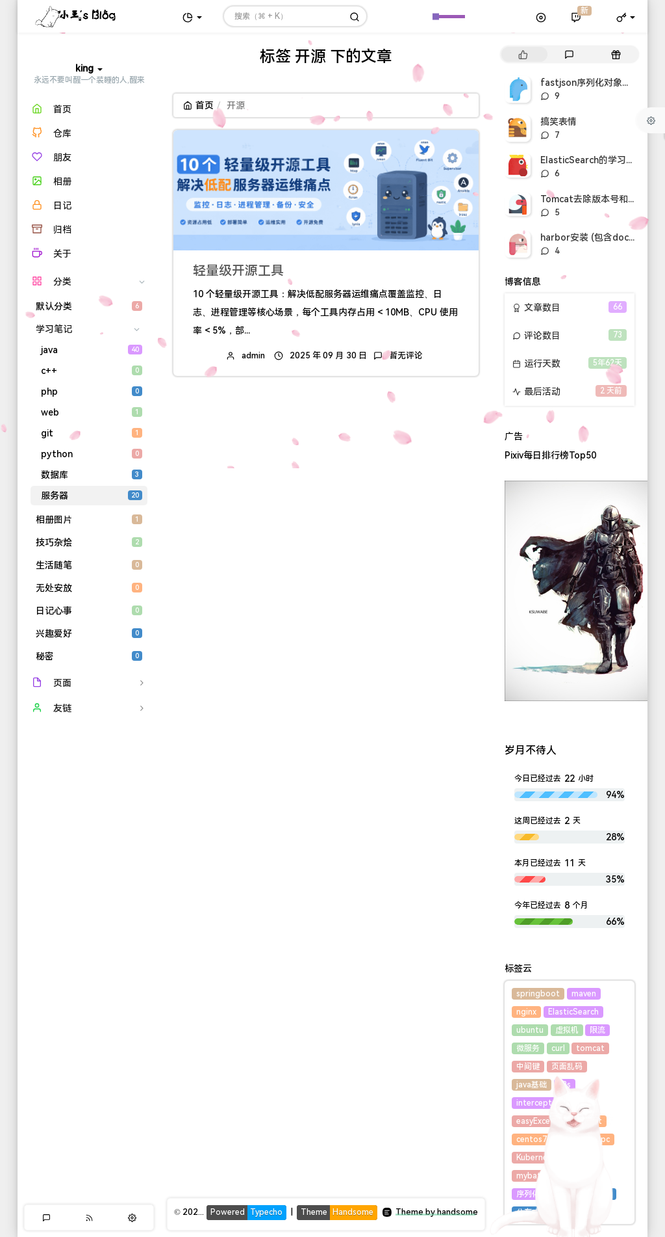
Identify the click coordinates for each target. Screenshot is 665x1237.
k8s (564, 1084)
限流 (597, 1030)
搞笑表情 (558, 121)
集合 (571, 1121)
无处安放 (89, 588)
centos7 (531, 1139)
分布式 (528, 1212)
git (91, 433)
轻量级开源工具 (238, 270)
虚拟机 (567, 1030)
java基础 (531, 1084)
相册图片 (89, 519)
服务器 (91, 495)
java (91, 350)
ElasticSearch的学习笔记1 (594, 160)
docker (564, 1194)
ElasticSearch (573, 1012)
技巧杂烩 (89, 542)
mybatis (531, 1175)
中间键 (528, 1066)
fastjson (574, 1175)
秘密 (89, 656)
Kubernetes (538, 1157)
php (91, 391)
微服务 (528, 1048)
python (91, 454)
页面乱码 (567, 1066)
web (91, 412)
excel (581, 1103)
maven (583, 993)
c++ (91, 371)
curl (558, 1048)
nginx (526, 1012)
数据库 (91, 475)
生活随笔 (89, 565)
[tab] (523, 54)
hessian (572, 1139)
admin (253, 355)
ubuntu (530, 1030)
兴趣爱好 (89, 633)
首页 (198, 105)
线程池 (600, 1194)
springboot (538, 993)
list (596, 1121)
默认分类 (89, 306)
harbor (584, 1157)
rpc (603, 1139)
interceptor (538, 1103)
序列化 (528, 1194)
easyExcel (534, 1121)
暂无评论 (406, 355)
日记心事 (89, 610)
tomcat (590, 1048)
